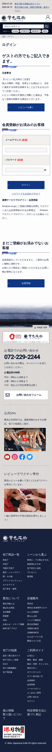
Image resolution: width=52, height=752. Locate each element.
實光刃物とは (8, 604)
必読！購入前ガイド (11, 656)
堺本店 (30, 604)
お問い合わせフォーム (28, 395)
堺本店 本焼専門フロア (37, 608)
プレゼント (32, 572)
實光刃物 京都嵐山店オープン (27, 4)
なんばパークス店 (35, 637)
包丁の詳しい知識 (10, 660)
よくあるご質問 (34, 693)
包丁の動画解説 (9, 668)
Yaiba (16, 31)
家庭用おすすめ (34, 564)
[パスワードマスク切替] (45, 170)
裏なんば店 (32, 616)
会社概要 (7, 612)
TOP (3, 36)
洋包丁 (6, 564)
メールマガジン (34, 689)
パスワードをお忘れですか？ (26, 194)
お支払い (31, 656)
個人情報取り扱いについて (12, 714)
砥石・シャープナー (11, 572)
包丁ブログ (12, 628)
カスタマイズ (8, 585)
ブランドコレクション (12, 580)
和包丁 (6, 560)
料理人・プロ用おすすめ (38, 560)
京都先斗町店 (33, 628)
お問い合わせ (33, 697)
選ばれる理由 (8, 608)
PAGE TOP (42, 327)
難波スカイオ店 (34, 641)
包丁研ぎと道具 (34, 568)
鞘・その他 (7, 576)
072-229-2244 (22, 357)
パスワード (14, 160)
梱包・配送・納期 (35, 660)
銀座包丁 (36, 31)
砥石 (45, 31)
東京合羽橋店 (33, 624)
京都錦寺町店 (33, 632)
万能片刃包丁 (8, 568)
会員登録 (31, 684)
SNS (5, 620)
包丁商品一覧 (11, 554)
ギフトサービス (34, 672)
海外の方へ (32, 668)
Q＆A (5, 664)
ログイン (47, 18)
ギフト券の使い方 (35, 676)
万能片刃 (25, 31)
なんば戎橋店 (33, 612)
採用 (5, 628)
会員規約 (31, 680)
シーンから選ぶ (37, 554)
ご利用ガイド (35, 650)
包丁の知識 (10, 650)
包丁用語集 (7, 672)
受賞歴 (6, 616)
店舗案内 (32, 598)
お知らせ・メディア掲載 (13, 624)
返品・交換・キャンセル (38, 664)
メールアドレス (16, 140)
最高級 (30, 576)
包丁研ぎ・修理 (9, 589)
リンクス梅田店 (34, 620)
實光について (11, 598)
